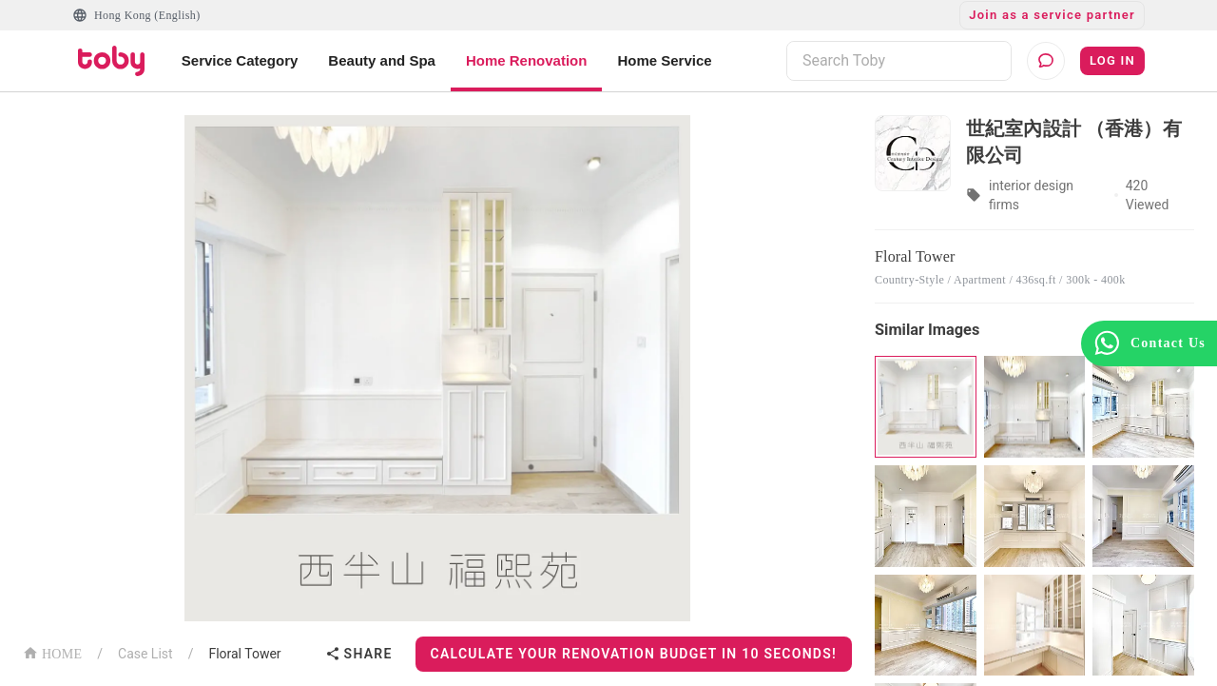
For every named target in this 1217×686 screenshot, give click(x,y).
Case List (145, 653)
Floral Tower (244, 653)
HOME (52, 652)
